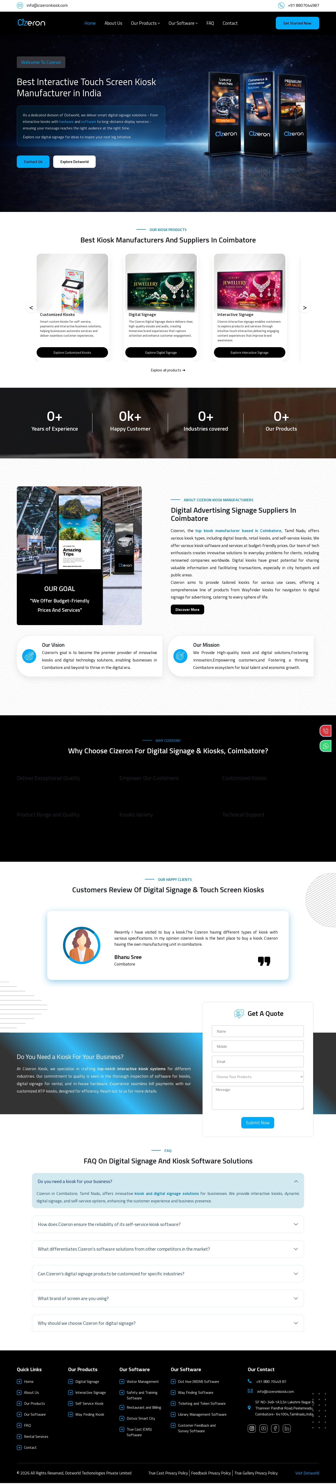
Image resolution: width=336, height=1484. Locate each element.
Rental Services (36, 1437)
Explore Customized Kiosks (72, 352)
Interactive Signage (90, 1393)
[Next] (304, 306)
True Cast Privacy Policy (168, 1474)
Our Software (181, 23)
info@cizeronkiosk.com (47, 5)
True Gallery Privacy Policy (256, 1474)
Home (90, 23)
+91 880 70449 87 (271, 1382)
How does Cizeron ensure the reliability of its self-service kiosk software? (109, 1225)
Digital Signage (87, 1382)
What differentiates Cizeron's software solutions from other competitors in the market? (124, 1249)
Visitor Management (143, 1382)
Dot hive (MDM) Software (198, 1382)
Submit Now (258, 1123)
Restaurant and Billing (144, 1408)
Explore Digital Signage (161, 352)
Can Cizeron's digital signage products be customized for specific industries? (111, 1274)
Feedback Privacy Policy (211, 1474)
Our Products (144, 23)
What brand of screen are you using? (73, 1299)
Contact (230, 23)
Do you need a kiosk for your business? (75, 1182)
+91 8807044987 (303, 5)
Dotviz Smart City (141, 1419)
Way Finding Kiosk (89, 1415)
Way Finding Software (195, 1393)
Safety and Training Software (142, 1396)
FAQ (210, 23)
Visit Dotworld (307, 1474)
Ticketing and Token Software (202, 1404)
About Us (113, 23)
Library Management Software (202, 1415)
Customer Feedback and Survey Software (197, 1429)
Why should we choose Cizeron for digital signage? (87, 1324)
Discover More (187, 609)
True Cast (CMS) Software (139, 1433)
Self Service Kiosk (89, 1404)
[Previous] (31, 306)
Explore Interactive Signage (250, 352)
